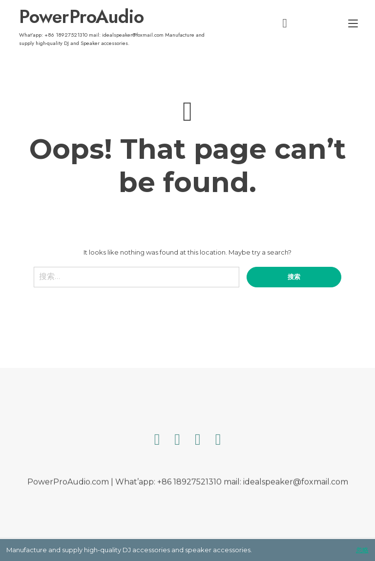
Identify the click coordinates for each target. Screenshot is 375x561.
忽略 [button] (362, 550)
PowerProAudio (81, 16)
